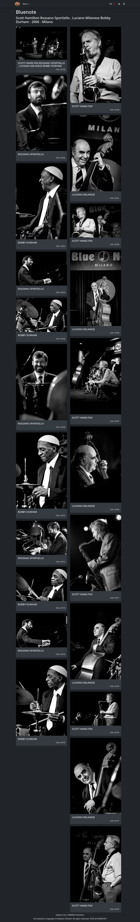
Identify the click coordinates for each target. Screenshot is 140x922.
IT (114, 4)
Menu (25, 4)
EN (111, 4)
